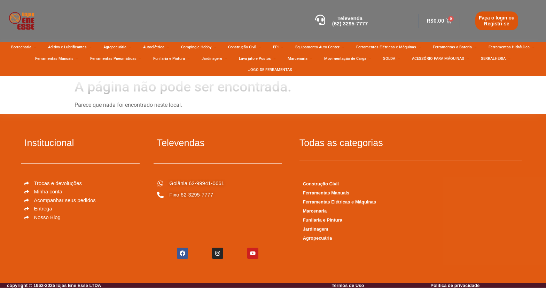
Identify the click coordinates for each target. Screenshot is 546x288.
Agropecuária (317, 238)
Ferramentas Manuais (326, 192)
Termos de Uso (348, 285)
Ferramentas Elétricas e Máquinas (339, 202)
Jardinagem (315, 229)
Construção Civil (321, 183)
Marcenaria (315, 211)
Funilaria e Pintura (322, 220)
